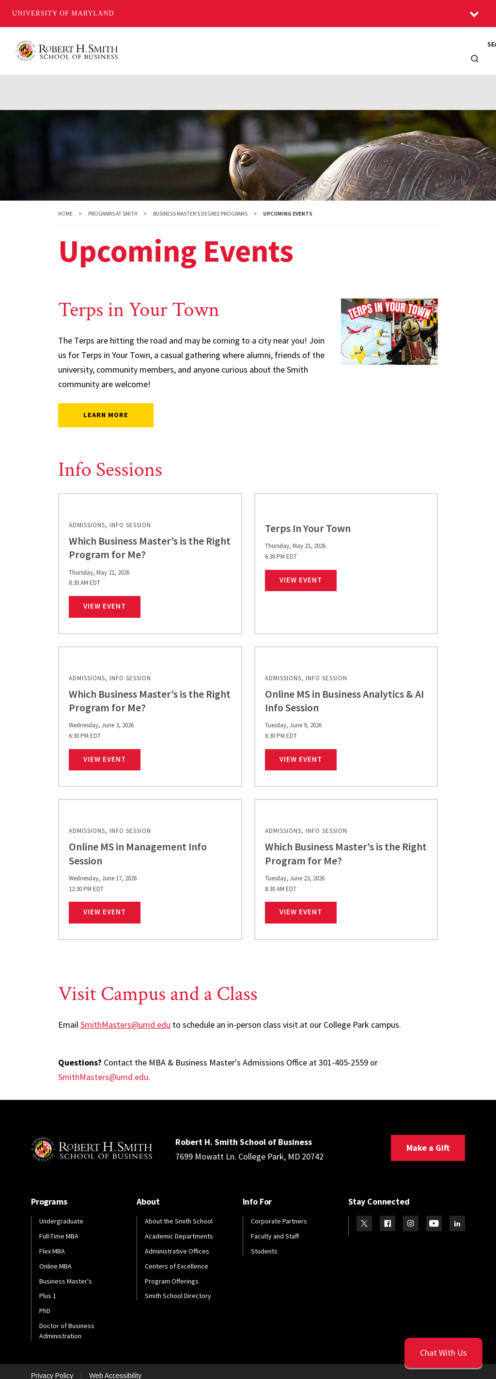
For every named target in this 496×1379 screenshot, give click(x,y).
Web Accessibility (115, 1366)
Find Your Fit (406, 79)
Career (192, 79)
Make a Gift (428, 1138)
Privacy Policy (52, 1366)
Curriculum (146, 79)
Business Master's (65, 1271)
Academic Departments (179, 1226)
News (402, 46)
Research (360, 46)
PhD (44, 1301)
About (136, 46)
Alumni (274, 46)
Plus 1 (47, 1286)
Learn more (105, 405)
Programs (181, 46)
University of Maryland (63, 13)
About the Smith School (179, 1211)
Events (290, 79)
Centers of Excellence (176, 1256)
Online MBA (55, 1256)
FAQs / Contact (344, 79)
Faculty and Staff (275, 1226)
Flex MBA (52, 1241)
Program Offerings (172, 1271)
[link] (150, 554)
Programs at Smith (113, 204)
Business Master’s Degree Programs (200, 204)
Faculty (315, 46)
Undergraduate (61, 1211)
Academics (37, 79)
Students (230, 46)
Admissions (91, 79)
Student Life (241, 79)
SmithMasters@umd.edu (125, 1014)
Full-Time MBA (58, 1226)
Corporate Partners (279, 1211)
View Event (111, 596)
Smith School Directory (178, 1286)
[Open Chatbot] (443, 1353)
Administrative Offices (177, 1241)
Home (65, 204)
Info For (435, 46)
